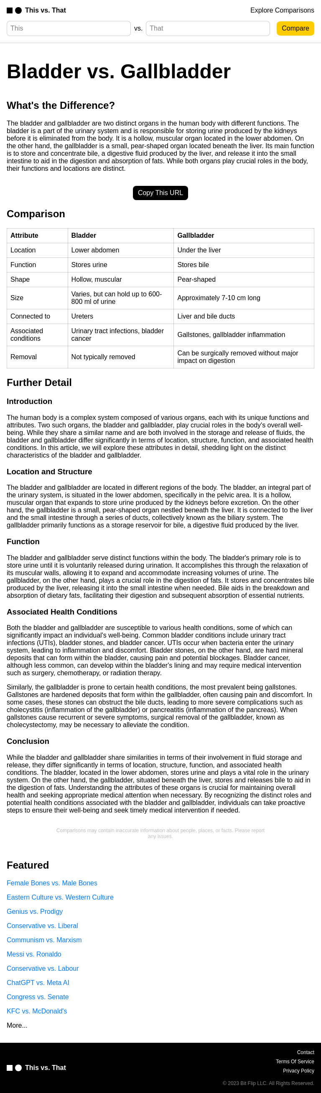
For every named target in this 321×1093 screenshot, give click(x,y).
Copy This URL (160, 192)
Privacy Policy (298, 1071)
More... (17, 1025)
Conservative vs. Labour (43, 968)
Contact (305, 1052)
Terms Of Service (295, 1062)
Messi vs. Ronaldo (34, 954)
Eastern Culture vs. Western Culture (60, 897)
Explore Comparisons (282, 10)
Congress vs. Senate (38, 996)
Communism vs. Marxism (44, 940)
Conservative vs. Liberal (42, 925)
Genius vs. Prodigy (35, 911)
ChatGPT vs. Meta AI (38, 982)
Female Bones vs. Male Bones (52, 883)
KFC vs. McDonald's (37, 1011)
